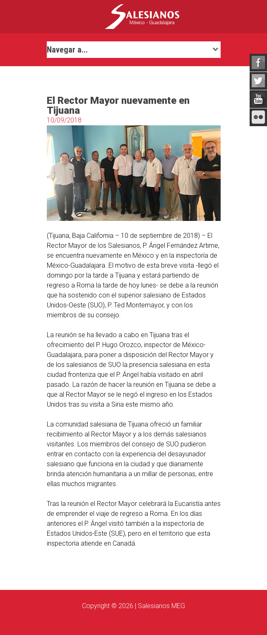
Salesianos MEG (161, 606)
